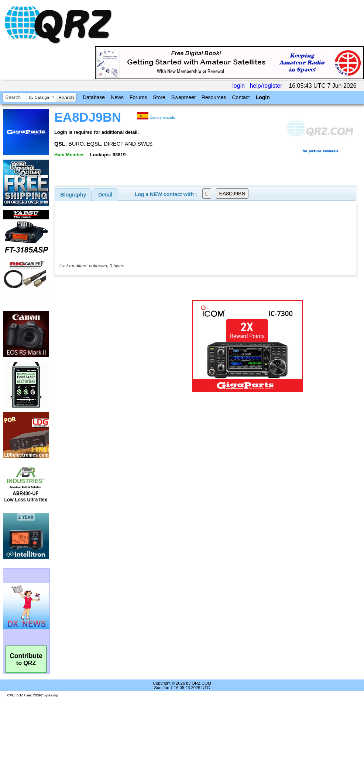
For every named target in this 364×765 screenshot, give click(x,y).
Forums (138, 97)
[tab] (73, 194)
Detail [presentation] (105, 195)
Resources (214, 97)
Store (159, 97)
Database (94, 97)
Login (263, 97)
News (117, 97)
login (238, 86)
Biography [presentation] (73, 195)
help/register (266, 86)
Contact (241, 97)
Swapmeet (183, 97)
